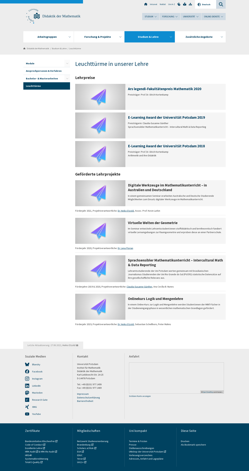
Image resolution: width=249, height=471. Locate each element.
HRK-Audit (30, 451)
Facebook (37, 371)
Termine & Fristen (138, 441)
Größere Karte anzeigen (140, 396)
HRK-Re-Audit (47, 451)
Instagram (37, 378)
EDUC (79, 455)
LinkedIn (36, 385)
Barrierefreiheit (85, 401)
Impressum (83, 393)
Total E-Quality (32, 462)
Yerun (80, 458)
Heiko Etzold (68, 345)
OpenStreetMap (208, 392)
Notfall (163, 4)
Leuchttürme (75, 48)
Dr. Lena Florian (125, 248)
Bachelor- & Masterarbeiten (42, 78)
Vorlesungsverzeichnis (141, 455)
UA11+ (80, 462)
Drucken (185, 441)
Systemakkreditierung (36, 458)
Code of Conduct (34, 444)
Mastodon (37, 392)
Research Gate (40, 399)
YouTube (36, 414)
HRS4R (28, 455)
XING (34, 406)
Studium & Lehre (59, 48)
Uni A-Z (171, 4)
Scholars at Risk (85, 448)
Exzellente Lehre (33, 448)
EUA (79, 451)
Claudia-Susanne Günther (139, 286)
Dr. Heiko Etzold (126, 210)
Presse (133, 444)
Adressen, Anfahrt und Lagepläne (146, 458)
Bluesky (36, 364)
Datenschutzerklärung (88, 397)
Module (30, 63)
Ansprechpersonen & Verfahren (44, 70)
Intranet (153, 4)
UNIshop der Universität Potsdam (146, 451)
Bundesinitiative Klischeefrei (40, 441)
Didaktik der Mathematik (61, 16)
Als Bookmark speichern (193, 444)
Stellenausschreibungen (141, 448)
